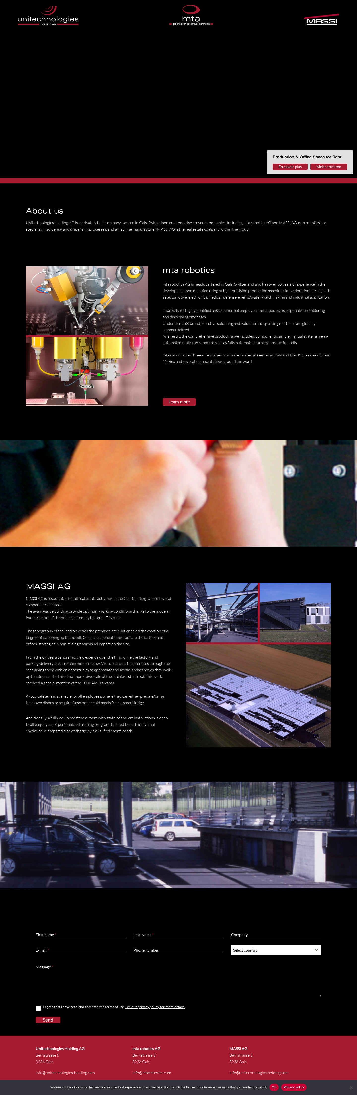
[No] (350, 1087)
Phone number (146, 950)
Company (239, 934)
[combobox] (276, 950)
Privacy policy (294, 1087)
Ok (274, 1087)
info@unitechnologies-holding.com (65, 1072)
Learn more (179, 402)
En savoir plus (290, 166)
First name (46, 934)
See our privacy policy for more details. (155, 1007)
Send (48, 1020)
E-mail (42, 950)
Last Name (143, 934)
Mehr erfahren (328, 166)
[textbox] (271, 950)
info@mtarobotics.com (151, 1072)
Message (44, 966)
